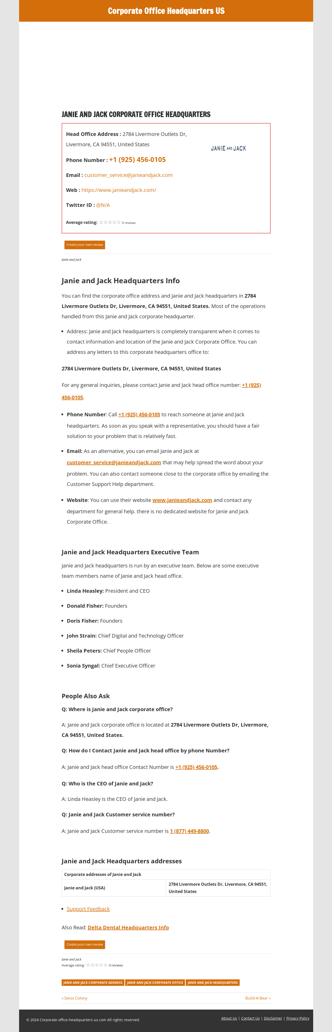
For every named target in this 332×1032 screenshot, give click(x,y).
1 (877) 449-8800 (189, 830)
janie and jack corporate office (155, 982)
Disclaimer (273, 1018)
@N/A (103, 204)
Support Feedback (88, 908)
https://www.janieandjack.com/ (119, 189)
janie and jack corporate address (93, 982)
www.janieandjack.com (182, 500)
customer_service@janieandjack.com (128, 175)
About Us (229, 1018)
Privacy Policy (297, 1018)
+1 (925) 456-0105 (137, 159)
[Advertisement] (166, 60)
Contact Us (250, 1018)
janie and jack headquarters (213, 982)
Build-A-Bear (256, 998)
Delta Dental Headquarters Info (128, 927)
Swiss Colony (75, 998)
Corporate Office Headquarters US (166, 11)
